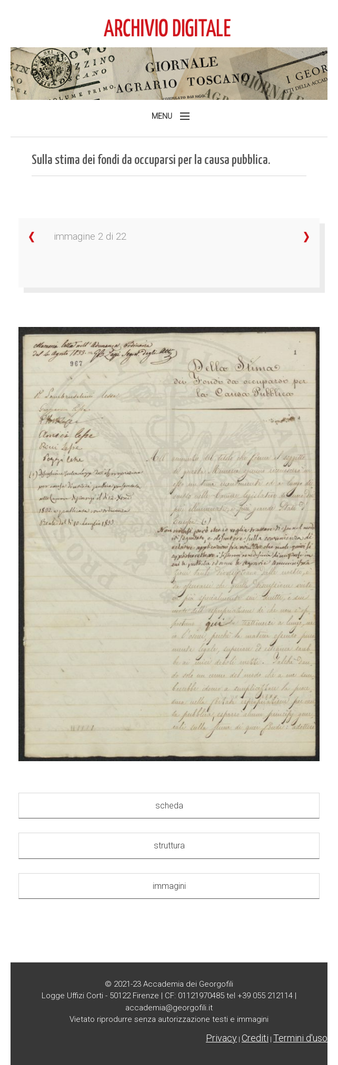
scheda (169, 806)
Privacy (221, 1037)
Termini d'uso (300, 1037)
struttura (169, 846)
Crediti (255, 1037)
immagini (169, 886)
